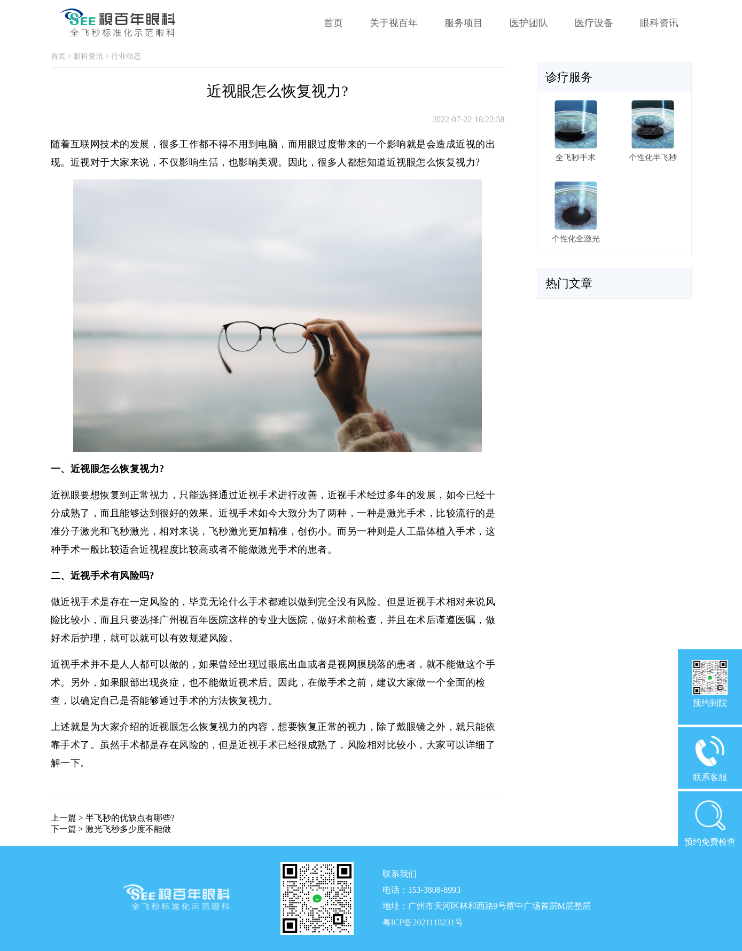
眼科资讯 (659, 23)
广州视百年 (184, 620)
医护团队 (529, 23)
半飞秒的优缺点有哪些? (130, 817)
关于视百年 (394, 23)
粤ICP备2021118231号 (423, 922)
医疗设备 (594, 23)
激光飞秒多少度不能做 (128, 829)
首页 (333, 23)
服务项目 (463, 23)
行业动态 (126, 56)
